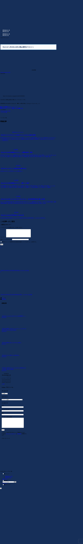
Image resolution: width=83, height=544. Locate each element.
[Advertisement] (8, 40)
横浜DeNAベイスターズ (12, 106)
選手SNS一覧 (8, 481)
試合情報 (3, 106)
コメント (3, 238)
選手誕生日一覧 (8, 479)
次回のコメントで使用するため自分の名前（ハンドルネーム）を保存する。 (19, 243)
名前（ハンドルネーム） (6, 241)
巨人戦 (21, 108)
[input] (8, 485)
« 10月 (3, 385)
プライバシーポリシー (11, 437)
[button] (15, 485)
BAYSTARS (15, 108)
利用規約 (19, 437)
